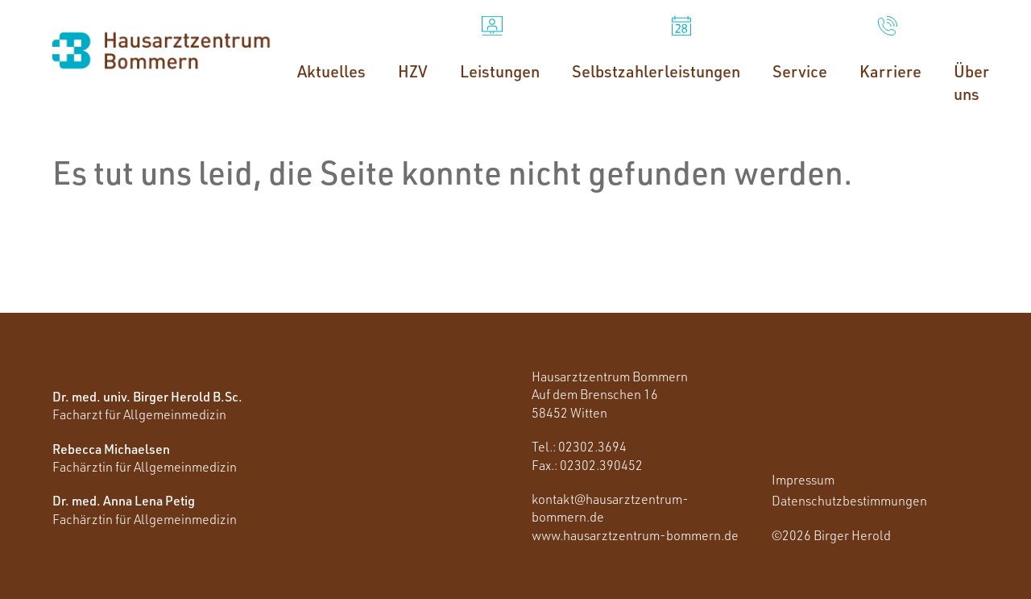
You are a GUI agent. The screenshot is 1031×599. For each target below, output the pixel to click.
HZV (413, 70)
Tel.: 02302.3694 (579, 447)
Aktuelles (331, 70)
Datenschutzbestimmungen (849, 501)
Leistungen (500, 70)
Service (799, 70)
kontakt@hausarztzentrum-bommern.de (610, 508)
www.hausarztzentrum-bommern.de (635, 535)
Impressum (803, 480)
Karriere (890, 70)
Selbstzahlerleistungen (656, 70)
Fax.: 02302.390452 (587, 465)
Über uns (971, 82)
